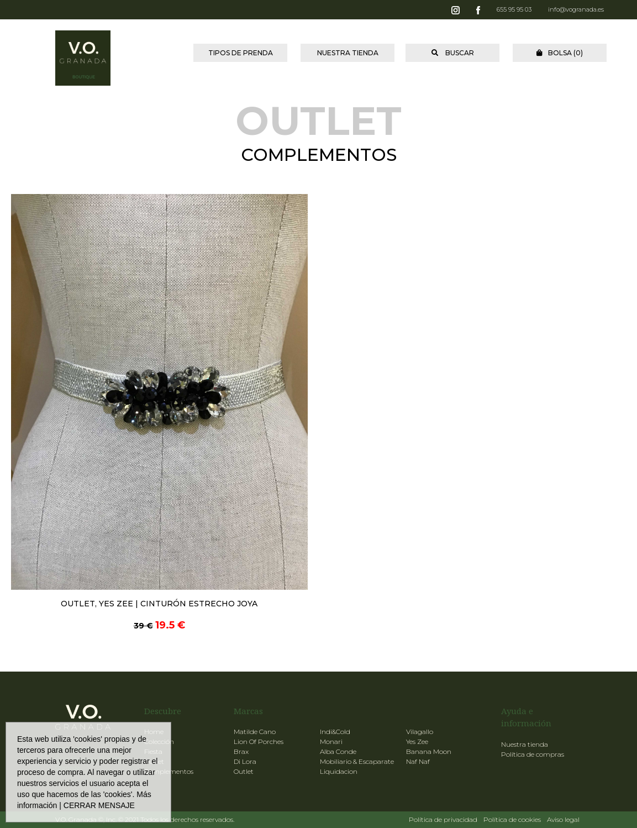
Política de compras (532, 754)
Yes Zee (417, 741)
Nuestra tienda (524, 744)
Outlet (244, 771)
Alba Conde (338, 751)
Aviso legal (563, 819)
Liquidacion (338, 771)
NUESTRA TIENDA (347, 53)
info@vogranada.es (576, 9)
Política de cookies (512, 819)
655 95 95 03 (514, 9)
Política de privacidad (443, 819)
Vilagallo (419, 731)
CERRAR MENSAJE (99, 805)
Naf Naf (418, 761)
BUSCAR (452, 53)
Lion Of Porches (258, 741)
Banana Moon (428, 751)
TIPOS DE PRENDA (240, 53)
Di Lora (245, 761)
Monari (331, 741)
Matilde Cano (255, 731)
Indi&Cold (335, 731)
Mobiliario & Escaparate (357, 761)
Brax (241, 751)
